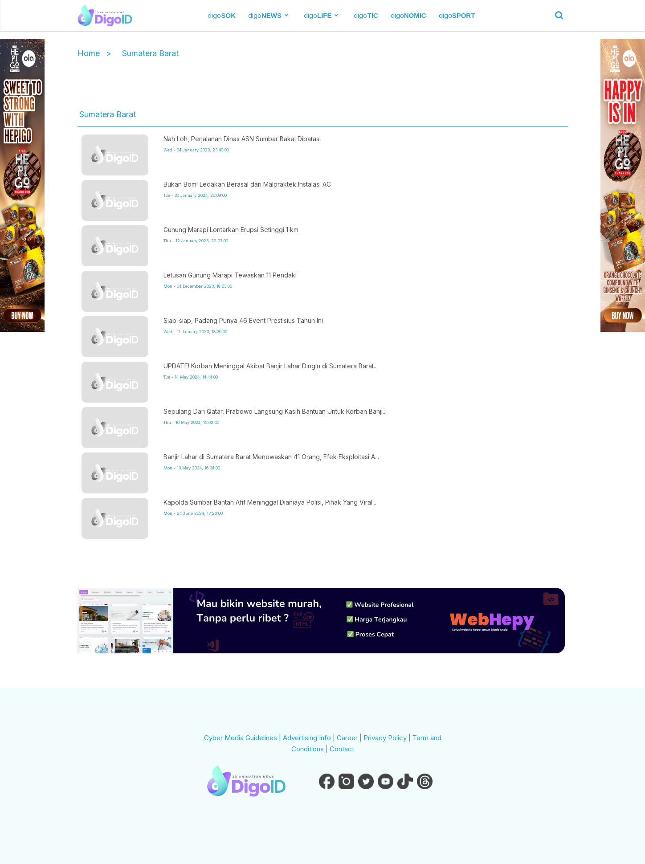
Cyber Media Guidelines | (243, 738)
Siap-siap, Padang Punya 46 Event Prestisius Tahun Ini (243, 320)
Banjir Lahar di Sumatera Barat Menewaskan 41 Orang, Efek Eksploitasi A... (271, 457)
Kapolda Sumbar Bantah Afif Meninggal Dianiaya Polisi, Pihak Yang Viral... (269, 502)
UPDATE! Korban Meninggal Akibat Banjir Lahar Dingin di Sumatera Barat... (270, 366)
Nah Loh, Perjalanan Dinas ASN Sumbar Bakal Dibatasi (242, 139)
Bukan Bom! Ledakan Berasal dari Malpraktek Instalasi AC (247, 184)
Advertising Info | (310, 738)
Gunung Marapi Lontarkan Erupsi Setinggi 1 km (230, 229)
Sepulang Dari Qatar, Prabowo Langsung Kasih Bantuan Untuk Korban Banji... (275, 411)
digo (222, 15)
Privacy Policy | (387, 738)
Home (89, 53)
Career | (350, 738)
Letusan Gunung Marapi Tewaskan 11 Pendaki (230, 275)
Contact (342, 749)
